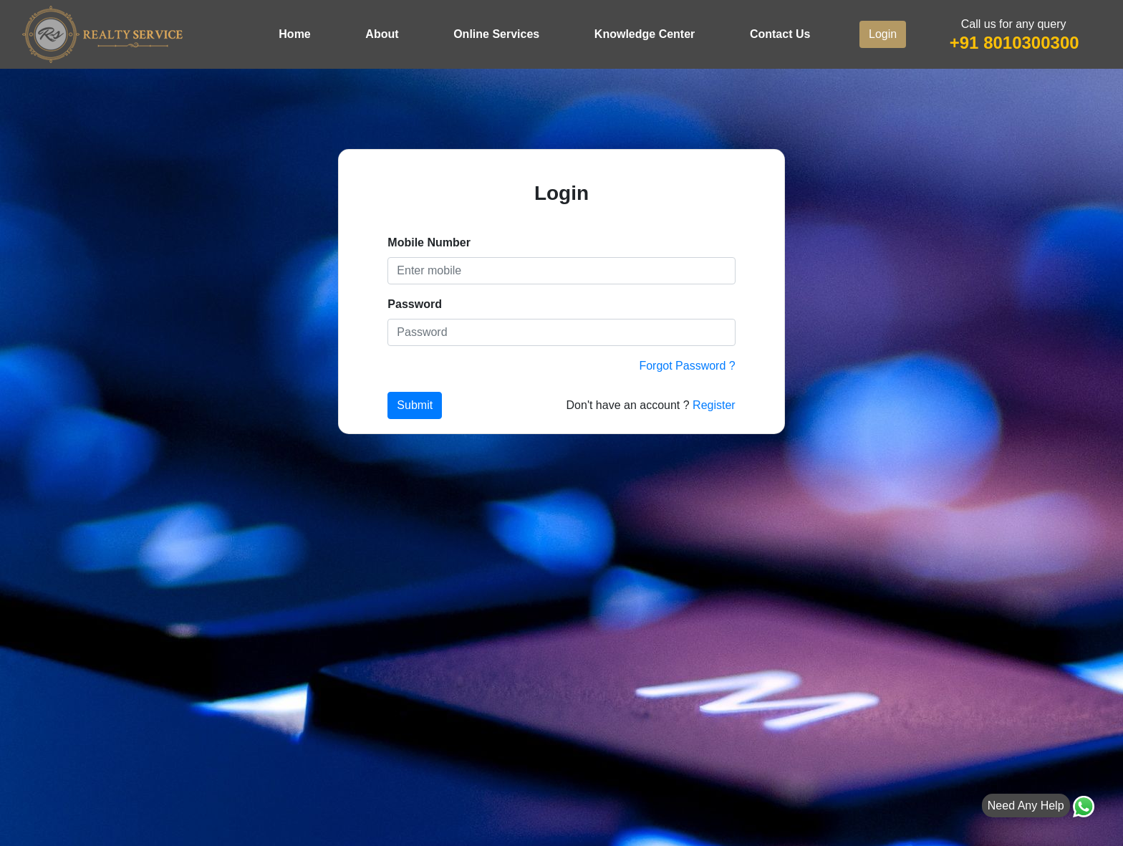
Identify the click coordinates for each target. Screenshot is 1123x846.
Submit (415, 405)
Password (414, 304)
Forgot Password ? (687, 366)
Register (714, 405)
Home (294, 34)
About (381, 34)
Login (883, 34)
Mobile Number (429, 242)
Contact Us (780, 34)
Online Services (496, 34)
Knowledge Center (644, 34)
